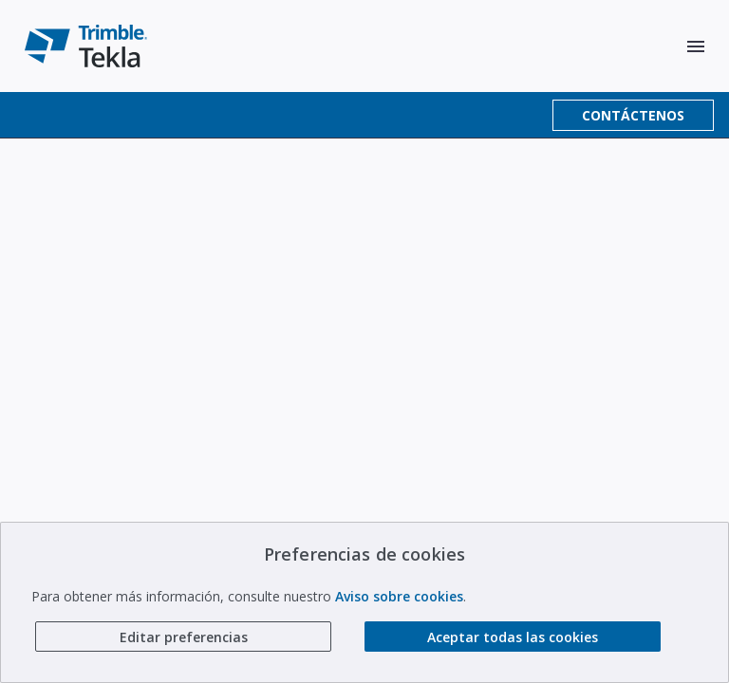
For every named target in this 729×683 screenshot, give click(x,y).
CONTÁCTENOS (633, 115)
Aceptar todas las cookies (512, 637)
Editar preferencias (184, 637)
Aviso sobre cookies (399, 596)
